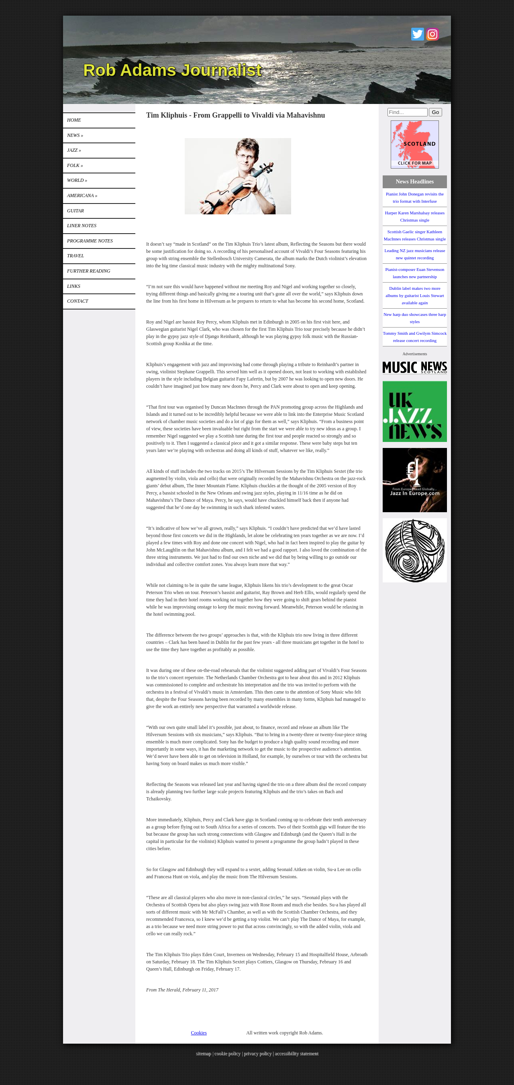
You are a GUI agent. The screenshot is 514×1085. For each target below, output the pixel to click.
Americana (82, 195)
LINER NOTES (81, 225)
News (75, 135)
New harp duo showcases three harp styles (414, 318)
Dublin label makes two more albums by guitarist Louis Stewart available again (415, 295)
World (77, 180)
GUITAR (75, 211)
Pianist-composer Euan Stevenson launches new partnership (415, 273)
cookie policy (227, 1053)
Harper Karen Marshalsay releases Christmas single (415, 216)
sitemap (203, 1053)
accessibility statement (296, 1053)
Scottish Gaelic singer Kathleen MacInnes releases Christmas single (415, 235)
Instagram (432, 34)
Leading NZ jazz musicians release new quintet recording (414, 254)
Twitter (417, 34)
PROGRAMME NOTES (90, 241)
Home (74, 120)
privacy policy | (259, 1053)
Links (73, 286)
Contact (77, 301)
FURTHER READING (88, 271)
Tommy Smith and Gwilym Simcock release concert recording (415, 337)
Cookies (199, 1033)
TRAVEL (75, 256)
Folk (75, 165)
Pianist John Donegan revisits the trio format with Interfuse (415, 197)
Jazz (74, 150)
